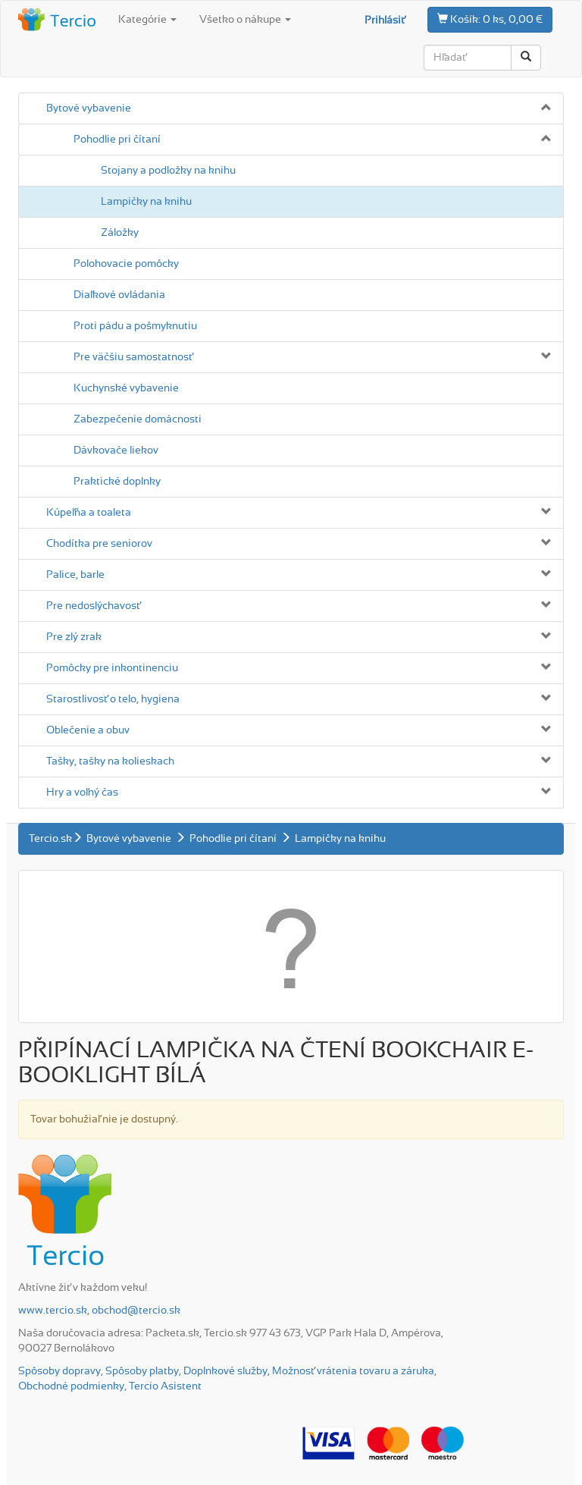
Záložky (120, 233)
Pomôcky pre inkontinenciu (112, 668)
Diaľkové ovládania (119, 295)
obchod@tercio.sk (136, 1310)
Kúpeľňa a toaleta (88, 512)
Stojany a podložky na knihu (168, 170)
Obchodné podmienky (71, 1386)
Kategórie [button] (147, 19)
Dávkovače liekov (116, 450)
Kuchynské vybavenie (126, 388)
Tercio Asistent (165, 1386)
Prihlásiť (385, 20)
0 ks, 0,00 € (490, 19)
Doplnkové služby (225, 1371)
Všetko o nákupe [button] (245, 19)
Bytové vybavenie (88, 108)
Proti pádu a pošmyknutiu (135, 326)
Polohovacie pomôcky (126, 264)
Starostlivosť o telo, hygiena (113, 699)
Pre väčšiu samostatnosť (133, 357)
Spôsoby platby (142, 1371)
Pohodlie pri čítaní (117, 139)
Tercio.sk (50, 839)
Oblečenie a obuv (88, 730)
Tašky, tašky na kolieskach (110, 761)
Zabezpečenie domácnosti (138, 419)
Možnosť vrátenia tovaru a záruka (353, 1371)
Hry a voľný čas (82, 792)
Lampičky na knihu (146, 201)
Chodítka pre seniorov (99, 543)
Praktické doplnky (117, 481)
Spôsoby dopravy (59, 1371)
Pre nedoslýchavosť (93, 606)
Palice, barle (75, 575)
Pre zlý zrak (74, 637)
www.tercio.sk (52, 1310)
